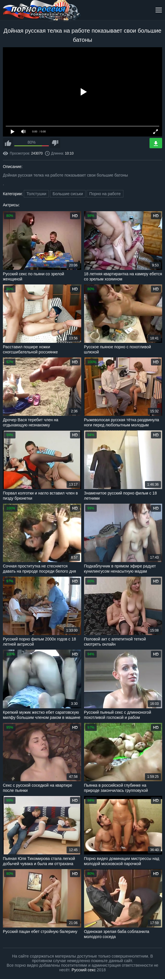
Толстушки (36, 193)
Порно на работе (105, 193)
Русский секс (84, 970)
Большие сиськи (68, 193)
